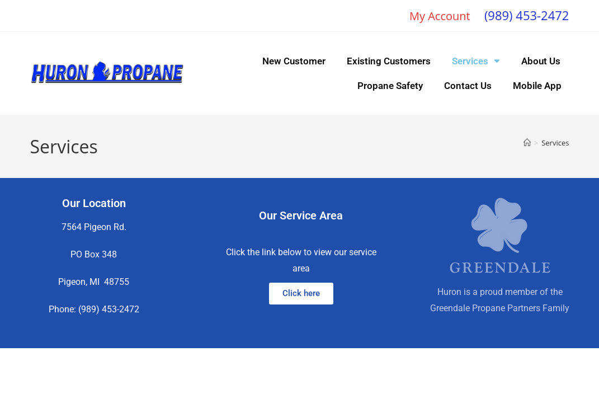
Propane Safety (390, 85)
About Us (540, 61)
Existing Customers (389, 61)
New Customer (294, 61)
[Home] (527, 143)
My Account (439, 16)
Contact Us (468, 85)
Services (476, 60)
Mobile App (537, 85)
